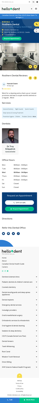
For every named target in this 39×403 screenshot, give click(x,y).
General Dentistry (8, 109)
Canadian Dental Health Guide (13, 264)
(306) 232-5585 (19, 202)
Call (9, 400)
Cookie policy (19, 389)
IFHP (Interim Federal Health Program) (16, 367)
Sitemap (19, 380)
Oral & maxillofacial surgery (12, 315)
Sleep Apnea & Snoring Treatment (13, 113)
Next (35, 66)
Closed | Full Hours (10, 30)
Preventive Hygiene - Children (11, 116)
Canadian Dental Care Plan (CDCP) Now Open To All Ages (19, 16)
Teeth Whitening (8, 346)
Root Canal (6, 351)
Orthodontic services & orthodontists (15, 320)
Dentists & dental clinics (11, 277)
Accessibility (19, 391)
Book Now (29, 400)
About (4, 261)
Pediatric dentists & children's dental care (17, 282)
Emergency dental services (12, 305)
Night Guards (19, 109)
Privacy (19, 386)
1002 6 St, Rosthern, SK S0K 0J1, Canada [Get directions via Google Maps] (16, 32)
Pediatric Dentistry (27, 116)
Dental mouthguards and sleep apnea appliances (16, 293)
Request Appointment (12, 38)
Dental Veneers (7, 341)
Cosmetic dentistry (9, 287)
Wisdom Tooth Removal (11, 357)
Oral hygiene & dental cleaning (13, 326)
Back (31, 8)
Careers (5, 267)
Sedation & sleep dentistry (11, 331)
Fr (29, 2)
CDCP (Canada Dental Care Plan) (14, 336)
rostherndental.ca (8, 35)
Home (4, 258)
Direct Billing (6, 362)
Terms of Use (19, 383)
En (33, 2)
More (12, 98)
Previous (30, 66)
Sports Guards (29, 109)
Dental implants (8, 300)
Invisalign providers (9, 310)
